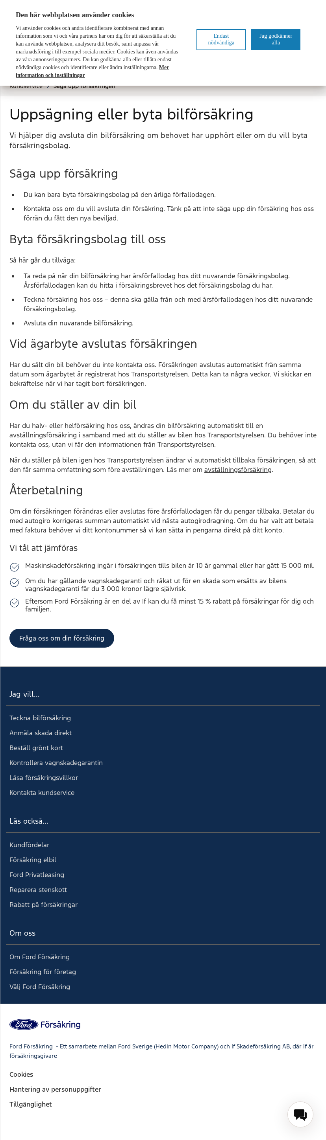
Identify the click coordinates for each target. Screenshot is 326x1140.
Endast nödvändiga (221, 39)
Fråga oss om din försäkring (61, 638)
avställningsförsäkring (238, 469)
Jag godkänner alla (275, 39)
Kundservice (29, 86)
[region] (163, 43)
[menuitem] (300, 1114)
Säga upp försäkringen (84, 86)
